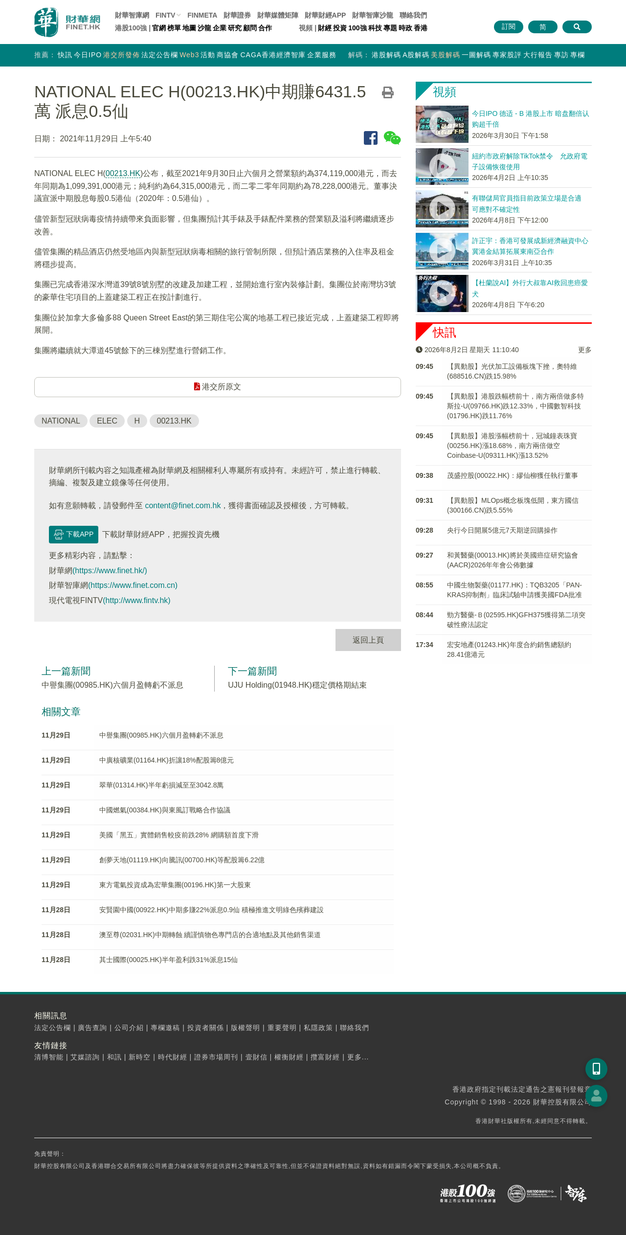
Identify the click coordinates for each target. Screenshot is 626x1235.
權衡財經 (289, 1057)
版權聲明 (245, 1028)
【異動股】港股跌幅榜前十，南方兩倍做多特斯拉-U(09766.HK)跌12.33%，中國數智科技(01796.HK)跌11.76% (515, 406)
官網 (159, 28)
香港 (420, 28)
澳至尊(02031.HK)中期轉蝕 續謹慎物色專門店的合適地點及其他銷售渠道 (210, 935)
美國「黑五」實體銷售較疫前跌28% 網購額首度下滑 (179, 835)
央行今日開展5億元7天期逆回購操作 (502, 530)
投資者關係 (205, 1028)
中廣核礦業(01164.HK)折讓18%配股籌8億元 (166, 760)
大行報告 (538, 55)
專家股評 (507, 55)
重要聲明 (282, 1028)
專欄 (577, 55)
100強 (357, 28)
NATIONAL (61, 421)
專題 (390, 28)
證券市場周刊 (216, 1057)
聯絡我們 (413, 15)
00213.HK (123, 173)
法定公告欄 (159, 55)
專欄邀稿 (165, 1028)
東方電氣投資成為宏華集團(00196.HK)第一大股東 (175, 885)
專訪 (561, 55)
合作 (265, 28)
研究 (235, 28)
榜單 (174, 28)
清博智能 (49, 1057)
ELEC (107, 421)
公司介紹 (129, 1028)
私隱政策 (318, 1028)
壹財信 (257, 1057)
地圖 (189, 28)
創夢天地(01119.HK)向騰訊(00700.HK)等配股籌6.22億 (182, 860)
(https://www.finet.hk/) (109, 570)
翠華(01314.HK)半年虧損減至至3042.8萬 (161, 785)
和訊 (114, 1057)
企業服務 (321, 55)
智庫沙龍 (372, 15)
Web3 (189, 55)
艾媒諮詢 (85, 1057)
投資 (340, 28)
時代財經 (172, 1057)
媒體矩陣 (277, 15)
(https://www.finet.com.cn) (133, 585)
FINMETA (202, 15)
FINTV (165, 15)
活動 (208, 55)
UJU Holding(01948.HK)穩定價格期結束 (297, 685)
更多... (358, 1057)
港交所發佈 (121, 55)
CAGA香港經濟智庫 (273, 55)
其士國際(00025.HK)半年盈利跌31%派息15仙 (168, 960)
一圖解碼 (476, 55)
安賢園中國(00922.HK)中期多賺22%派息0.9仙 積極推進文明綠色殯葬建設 (211, 910)
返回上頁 (368, 640)
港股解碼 (386, 55)
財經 (325, 28)
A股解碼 (415, 55)
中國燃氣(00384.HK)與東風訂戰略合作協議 (164, 810)
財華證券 (237, 15)
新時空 (140, 1057)
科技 (375, 28)
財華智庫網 (132, 15)
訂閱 (508, 26)
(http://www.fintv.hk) (136, 600)
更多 (585, 350)
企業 (219, 28)
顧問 (250, 28)
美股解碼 (445, 55)
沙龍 (204, 28)
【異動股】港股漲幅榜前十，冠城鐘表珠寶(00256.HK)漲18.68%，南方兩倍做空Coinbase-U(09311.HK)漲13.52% (512, 445)
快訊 (65, 55)
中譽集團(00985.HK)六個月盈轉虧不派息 (112, 685)
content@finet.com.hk (183, 505)
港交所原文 (217, 386)
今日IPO (88, 55)
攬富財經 (325, 1057)
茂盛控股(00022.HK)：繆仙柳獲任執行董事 (512, 475)
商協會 (228, 55)
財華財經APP (325, 15)
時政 (405, 28)
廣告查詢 (92, 1028)
